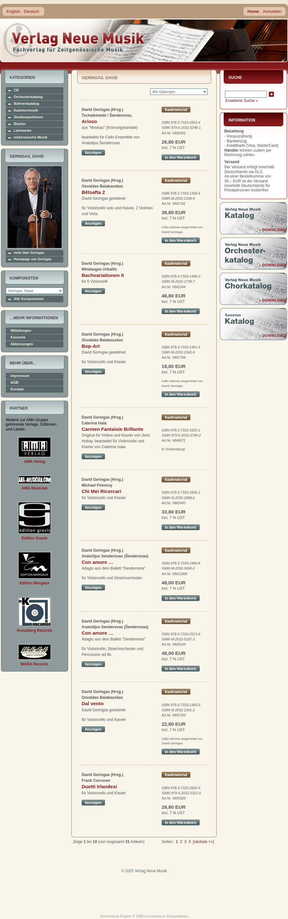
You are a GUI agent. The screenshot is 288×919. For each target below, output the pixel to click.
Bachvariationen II (103, 275)
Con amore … (97, 562)
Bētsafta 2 (93, 192)
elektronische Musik (30, 137)
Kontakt (17, 389)
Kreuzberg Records (34, 630)
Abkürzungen (22, 344)
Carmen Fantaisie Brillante (112, 429)
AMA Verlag (34, 461)
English (13, 11)
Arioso (89, 121)
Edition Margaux (34, 583)
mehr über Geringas (29, 253)
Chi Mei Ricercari (101, 491)
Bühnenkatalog (26, 103)
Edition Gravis (34, 538)
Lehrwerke (22, 130)
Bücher (20, 124)
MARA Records (35, 664)
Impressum (20, 376)
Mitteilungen (21, 330)
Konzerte (18, 337)
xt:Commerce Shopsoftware (166, 916)
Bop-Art (91, 346)
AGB (14, 382)
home (74, 40)
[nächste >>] (203, 842)
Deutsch (31, 11)
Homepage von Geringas (33, 259)
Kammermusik (26, 110)
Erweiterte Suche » (241, 100)
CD (16, 90)
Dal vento (93, 703)
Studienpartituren (28, 117)
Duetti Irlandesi (99, 786)
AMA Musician (34, 488)
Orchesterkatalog (28, 97)
